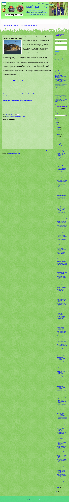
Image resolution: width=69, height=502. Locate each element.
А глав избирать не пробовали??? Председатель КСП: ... (61, 324)
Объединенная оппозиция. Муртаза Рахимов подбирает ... (61, 479)
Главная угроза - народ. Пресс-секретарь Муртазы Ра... (62, 341)
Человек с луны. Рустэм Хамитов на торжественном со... (61, 372)
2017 (57, 122)
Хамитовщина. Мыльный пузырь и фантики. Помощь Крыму (61, 144)
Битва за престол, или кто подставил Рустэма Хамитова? (61, 433)
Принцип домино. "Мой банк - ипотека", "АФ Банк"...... (62, 264)
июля (58, 136)
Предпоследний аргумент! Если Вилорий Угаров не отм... (61, 232)
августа (58, 134)
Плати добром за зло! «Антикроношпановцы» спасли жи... (61, 229)
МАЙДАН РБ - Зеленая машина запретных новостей (60, 88)
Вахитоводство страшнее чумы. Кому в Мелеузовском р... (61, 313)
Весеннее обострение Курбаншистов (60, 290)
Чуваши (23, 116)
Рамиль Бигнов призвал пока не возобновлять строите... (62, 226)
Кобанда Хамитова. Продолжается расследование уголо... (61, 410)
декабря (58, 127)
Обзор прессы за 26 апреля (61, 239)
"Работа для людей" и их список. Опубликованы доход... (61, 349)
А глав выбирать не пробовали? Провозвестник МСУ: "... (61, 321)
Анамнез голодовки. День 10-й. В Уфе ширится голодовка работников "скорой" (60, 92)
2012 (57, 491)
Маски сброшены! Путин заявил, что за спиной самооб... (61, 447)
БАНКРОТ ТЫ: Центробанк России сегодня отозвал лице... (62, 439)
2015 (57, 124)
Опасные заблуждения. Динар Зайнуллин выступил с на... (61, 317)
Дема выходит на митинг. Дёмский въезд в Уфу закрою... (61, 300)
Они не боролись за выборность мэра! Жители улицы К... (62, 158)
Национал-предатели (10, 116)
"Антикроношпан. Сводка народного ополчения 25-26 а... (61, 242)
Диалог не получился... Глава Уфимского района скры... (62, 398)
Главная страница (27, 150)
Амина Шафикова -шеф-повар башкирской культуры (61, 245)
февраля (58, 485)
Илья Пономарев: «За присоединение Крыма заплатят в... (61, 401)
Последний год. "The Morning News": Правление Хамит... (60, 464)
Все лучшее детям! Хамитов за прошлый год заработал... (62, 216)
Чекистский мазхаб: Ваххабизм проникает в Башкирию (61, 309)
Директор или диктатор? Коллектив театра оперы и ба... (62, 379)
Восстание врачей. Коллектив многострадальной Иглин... (60, 394)
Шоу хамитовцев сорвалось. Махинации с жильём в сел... (62, 304)
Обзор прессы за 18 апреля (61, 404)
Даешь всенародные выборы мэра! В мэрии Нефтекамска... (62, 407)
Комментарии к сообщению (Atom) (14, 153)
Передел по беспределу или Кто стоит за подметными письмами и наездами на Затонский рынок (61, 84)
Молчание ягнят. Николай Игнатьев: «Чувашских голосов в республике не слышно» (19, 89)
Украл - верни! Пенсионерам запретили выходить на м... (62, 181)
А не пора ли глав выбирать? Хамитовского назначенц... (62, 169)
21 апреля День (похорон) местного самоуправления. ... (62, 345)
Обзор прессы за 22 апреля (61, 338)
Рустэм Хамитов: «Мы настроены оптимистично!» (61, 429)
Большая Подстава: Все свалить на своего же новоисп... (61, 198)
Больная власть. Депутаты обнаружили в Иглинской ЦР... (61, 460)
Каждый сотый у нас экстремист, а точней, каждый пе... (61, 256)
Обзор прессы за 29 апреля (61, 195)
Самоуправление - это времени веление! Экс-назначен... (61, 296)
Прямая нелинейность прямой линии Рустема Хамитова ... (61, 147)
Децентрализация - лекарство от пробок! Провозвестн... (61, 358)
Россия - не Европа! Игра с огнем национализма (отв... (61, 425)
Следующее (5, 150)
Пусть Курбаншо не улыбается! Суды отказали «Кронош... (62, 336)
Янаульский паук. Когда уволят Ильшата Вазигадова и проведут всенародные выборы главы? (60, 96)
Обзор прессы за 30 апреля (61, 174)
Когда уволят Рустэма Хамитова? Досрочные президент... (61, 192)
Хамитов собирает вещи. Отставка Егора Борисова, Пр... (62, 236)
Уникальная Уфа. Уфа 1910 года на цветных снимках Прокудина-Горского (61, 100)
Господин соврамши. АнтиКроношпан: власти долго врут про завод (60, 76)
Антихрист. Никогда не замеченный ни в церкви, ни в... (61, 362)
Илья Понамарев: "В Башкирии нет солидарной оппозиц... (62, 452)
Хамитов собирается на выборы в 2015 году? (61, 253)
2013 (57, 489)
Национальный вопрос (18, 116)
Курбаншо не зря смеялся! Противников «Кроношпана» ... (61, 161)
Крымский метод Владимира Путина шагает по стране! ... (62, 352)
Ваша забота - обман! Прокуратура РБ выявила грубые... (61, 165)
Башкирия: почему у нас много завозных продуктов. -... (61, 154)
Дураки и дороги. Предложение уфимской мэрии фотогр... (61, 422)
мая (57, 139)
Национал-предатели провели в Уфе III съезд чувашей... (61, 249)
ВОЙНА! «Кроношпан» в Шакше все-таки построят (62, 267)
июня (58, 138)
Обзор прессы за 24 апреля (61, 287)
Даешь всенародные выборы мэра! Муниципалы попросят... (62, 443)
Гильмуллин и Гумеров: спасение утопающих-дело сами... (62, 269)
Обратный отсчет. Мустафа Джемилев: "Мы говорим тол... (61, 222)
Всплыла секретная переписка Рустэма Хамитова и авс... (60, 328)
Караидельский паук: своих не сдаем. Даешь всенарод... (61, 177)
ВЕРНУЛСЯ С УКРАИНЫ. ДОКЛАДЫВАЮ (61, 391)
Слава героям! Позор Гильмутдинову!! (60, 151)
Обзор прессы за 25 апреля (61, 261)
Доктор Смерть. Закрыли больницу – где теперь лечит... (61, 281)
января (58, 487)
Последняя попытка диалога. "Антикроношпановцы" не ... (62, 418)
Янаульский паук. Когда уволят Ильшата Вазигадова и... (61, 467)
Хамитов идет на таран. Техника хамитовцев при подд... (61, 277)
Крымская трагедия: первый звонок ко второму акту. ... (62, 219)
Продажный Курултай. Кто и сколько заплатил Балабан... (62, 273)
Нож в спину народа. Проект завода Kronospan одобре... (62, 436)
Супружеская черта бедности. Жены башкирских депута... (61, 414)
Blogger (40, 499)
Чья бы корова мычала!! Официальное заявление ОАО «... (61, 475)
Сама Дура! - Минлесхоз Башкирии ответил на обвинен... (61, 471)
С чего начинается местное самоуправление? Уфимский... (61, 185)
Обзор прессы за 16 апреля (61, 481)
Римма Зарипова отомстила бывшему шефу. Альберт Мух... (61, 332)
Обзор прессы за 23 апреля (61, 307)
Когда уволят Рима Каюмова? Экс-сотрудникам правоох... (61, 284)
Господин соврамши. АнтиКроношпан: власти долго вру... (61, 189)
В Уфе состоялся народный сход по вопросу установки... (61, 368)
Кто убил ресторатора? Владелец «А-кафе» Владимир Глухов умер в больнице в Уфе (61, 59)
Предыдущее (49, 150)
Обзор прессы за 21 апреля (61, 355)
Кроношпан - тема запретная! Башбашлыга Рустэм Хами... (61, 205)
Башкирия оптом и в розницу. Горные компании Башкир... (62, 383)
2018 (57, 120)
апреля (58, 141)
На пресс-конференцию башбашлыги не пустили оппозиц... (61, 202)
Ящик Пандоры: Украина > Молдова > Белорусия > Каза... (61, 456)
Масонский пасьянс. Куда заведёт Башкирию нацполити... (61, 209)
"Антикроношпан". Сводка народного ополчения (61, 259)
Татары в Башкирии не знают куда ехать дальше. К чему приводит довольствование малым (61, 80)
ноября (58, 129)
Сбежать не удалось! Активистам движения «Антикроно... (61, 376)
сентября (58, 132)
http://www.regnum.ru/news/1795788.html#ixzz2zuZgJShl (13, 80)
